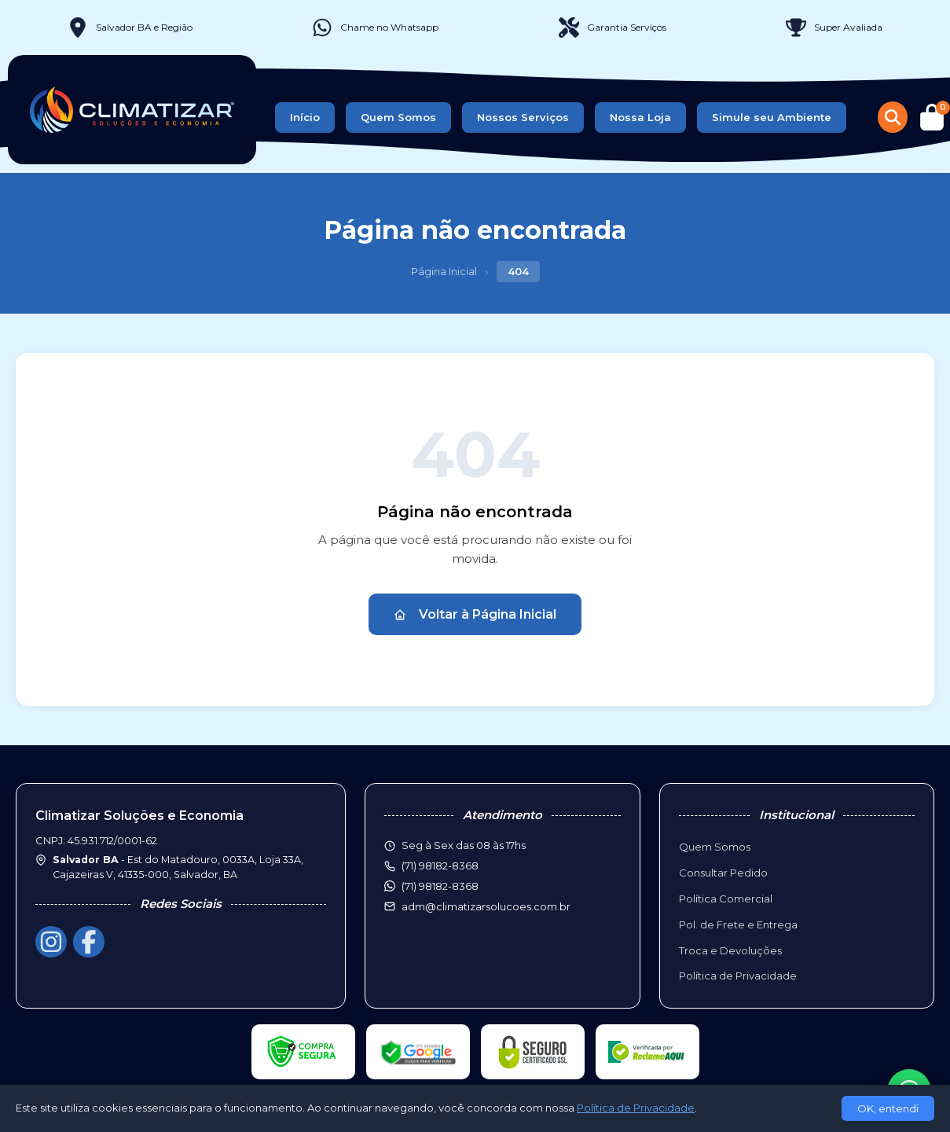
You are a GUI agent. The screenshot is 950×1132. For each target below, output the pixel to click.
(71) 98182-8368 (440, 886)
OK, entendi (888, 1108)
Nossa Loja (640, 117)
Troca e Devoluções (730, 950)
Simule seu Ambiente (771, 117)
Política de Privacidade (738, 975)
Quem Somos (398, 117)
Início (305, 117)
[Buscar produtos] (893, 117)
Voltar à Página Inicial (475, 614)
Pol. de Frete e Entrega (738, 924)
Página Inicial (444, 271)
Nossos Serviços (523, 117)
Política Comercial (725, 898)
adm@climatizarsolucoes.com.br (486, 906)
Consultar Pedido (723, 872)
